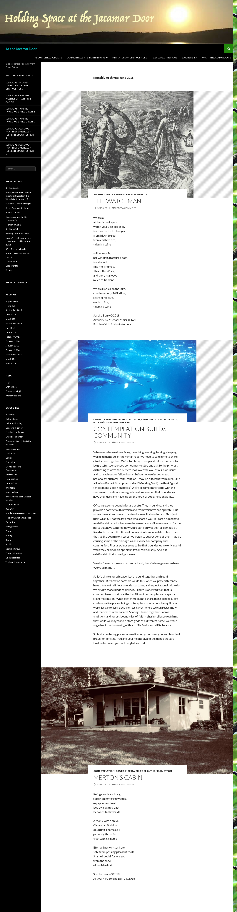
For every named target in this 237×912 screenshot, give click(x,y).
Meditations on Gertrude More (129, 57)
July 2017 (10, 328)
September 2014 (14, 354)
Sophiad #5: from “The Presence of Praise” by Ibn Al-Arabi (19, 98)
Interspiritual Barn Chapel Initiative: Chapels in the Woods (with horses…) (18, 196)
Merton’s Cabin (117, 777)
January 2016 (12, 345)
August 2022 (12, 301)
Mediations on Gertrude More (21, 513)
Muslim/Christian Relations (111, 422)
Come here (11, 261)
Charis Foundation (15, 432)
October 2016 (12, 341)
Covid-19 (10, 453)
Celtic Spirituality (14, 423)
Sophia (120, 194)
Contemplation (152, 419)
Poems (9, 531)
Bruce (9, 270)
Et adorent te (12, 265)
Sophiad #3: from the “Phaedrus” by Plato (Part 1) (20, 120)
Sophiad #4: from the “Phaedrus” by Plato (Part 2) (20, 110)
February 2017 (13, 336)
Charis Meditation (14, 436)
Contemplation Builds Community (129, 432)
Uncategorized (13, 557)
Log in (8, 382)
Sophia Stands (12, 188)
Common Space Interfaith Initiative (86, 57)
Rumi (8, 540)
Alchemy (99, 194)
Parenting (10, 522)
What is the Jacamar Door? (216, 57)
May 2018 (10, 319)
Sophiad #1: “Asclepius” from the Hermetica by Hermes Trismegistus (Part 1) (20, 149)
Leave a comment (125, 208)
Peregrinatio (12, 526)
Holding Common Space (17, 233)
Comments (13, 391)
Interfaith (170, 419)
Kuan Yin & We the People (18, 203)
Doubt (120, 771)
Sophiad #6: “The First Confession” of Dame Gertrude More (17, 85)
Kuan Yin (10, 508)
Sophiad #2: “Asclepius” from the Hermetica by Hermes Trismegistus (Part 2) (20, 133)
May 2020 (10, 305)
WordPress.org (13, 395)
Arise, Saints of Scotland (17, 208)
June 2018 (11, 314)
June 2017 (11, 332)
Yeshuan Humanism (16, 562)
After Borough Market (16, 249)
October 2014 (12, 350)
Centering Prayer (14, 427)
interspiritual (12, 492)
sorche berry (189, 57)
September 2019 (14, 310)
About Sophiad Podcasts (48, 57)
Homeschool (12, 478)
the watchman (117, 201)
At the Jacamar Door (21, 49)
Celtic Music (12, 419)
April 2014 (11, 363)
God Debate (11, 474)
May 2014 (10, 359)
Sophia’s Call (12, 229)
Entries (11, 386)
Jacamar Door (12, 504)
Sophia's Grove (13, 548)
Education (11, 462)
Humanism (11, 483)
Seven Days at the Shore (164, 57)
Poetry (110, 194)
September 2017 (14, 323)
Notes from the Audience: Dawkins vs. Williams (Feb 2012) (18, 241)
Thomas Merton (136, 194)
